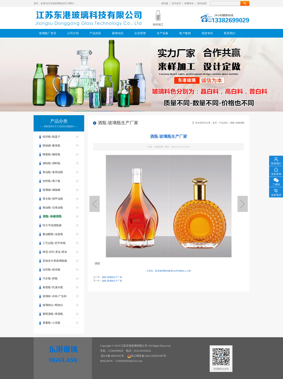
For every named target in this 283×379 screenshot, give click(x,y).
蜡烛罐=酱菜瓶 (51, 145)
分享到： (150, 271)
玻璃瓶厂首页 (47, 33)
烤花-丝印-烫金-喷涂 (55, 251)
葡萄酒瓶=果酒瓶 (53, 313)
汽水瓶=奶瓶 (50, 278)
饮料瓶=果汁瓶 (51, 181)
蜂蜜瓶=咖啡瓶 (51, 154)
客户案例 (185, 33)
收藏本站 (189, 3)
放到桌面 (202, 3)
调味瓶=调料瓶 (51, 163)
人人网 (187, 271)
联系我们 (230, 33)
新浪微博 (159, 271)
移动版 (164, 3)
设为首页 (176, 3)
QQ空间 (176, 271)
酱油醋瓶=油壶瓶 (53, 234)
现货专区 (207, 33)
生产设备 (162, 33)
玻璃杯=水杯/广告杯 (55, 296)
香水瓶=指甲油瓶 (53, 198)
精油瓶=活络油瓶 (53, 207)
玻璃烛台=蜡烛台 (53, 305)
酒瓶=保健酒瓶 (52, 216)
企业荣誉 (140, 33)
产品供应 (95, 33)
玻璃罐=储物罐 (51, 189)
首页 (215, 123)
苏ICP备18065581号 (112, 355)
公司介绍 (73, 33)
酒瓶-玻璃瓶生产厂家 (242, 204)
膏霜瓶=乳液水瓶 (53, 287)
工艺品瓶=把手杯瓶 (54, 243)
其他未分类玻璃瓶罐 (55, 260)
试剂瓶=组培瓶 (51, 269)
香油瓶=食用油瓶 (53, 172)
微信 (182, 271)
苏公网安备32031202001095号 (146, 355)
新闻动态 (118, 33)
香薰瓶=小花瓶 (51, 322)
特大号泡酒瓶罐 (52, 225)
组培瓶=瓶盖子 (51, 136)
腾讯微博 (168, 271)
